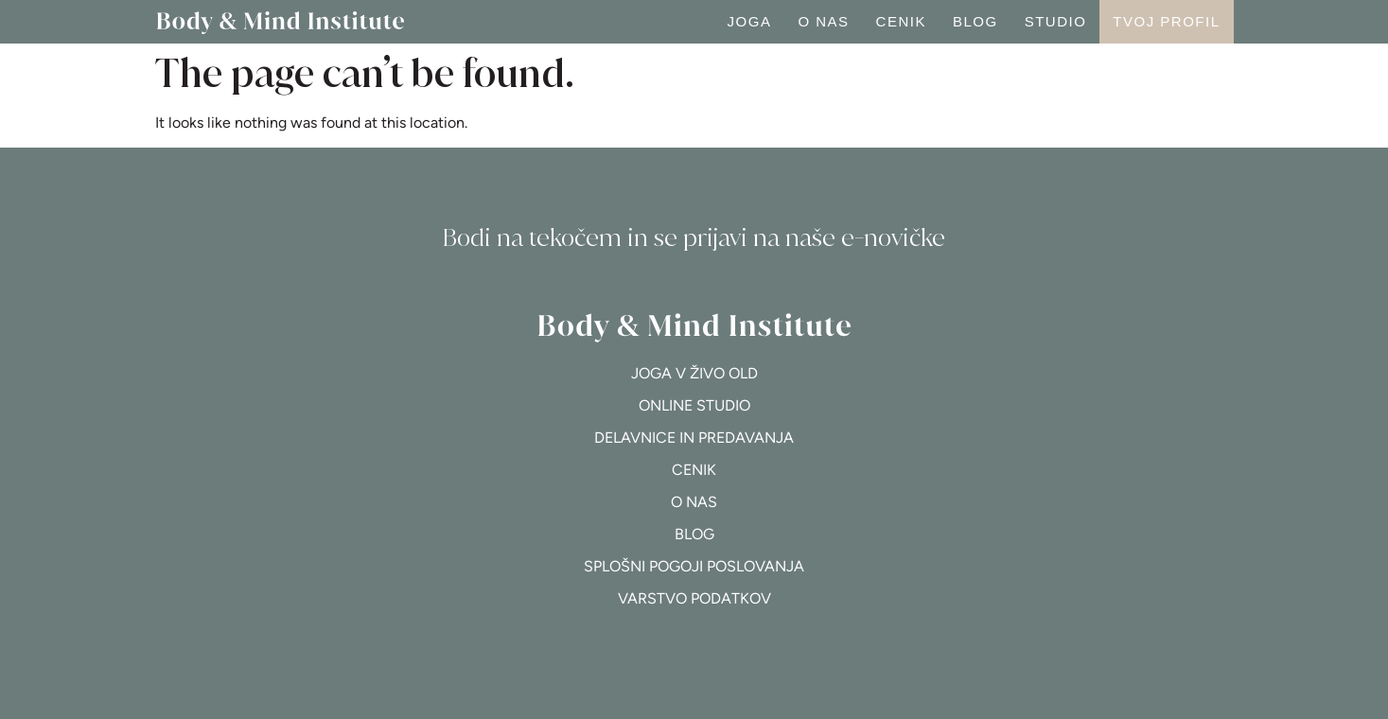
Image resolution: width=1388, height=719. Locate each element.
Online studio (694, 405)
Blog (975, 21)
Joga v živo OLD (694, 373)
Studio (1056, 21)
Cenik (901, 21)
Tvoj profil (1166, 21)
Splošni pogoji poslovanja (694, 566)
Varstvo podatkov (694, 598)
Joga (750, 21)
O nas (823, 21)
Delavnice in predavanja (694, 438)
